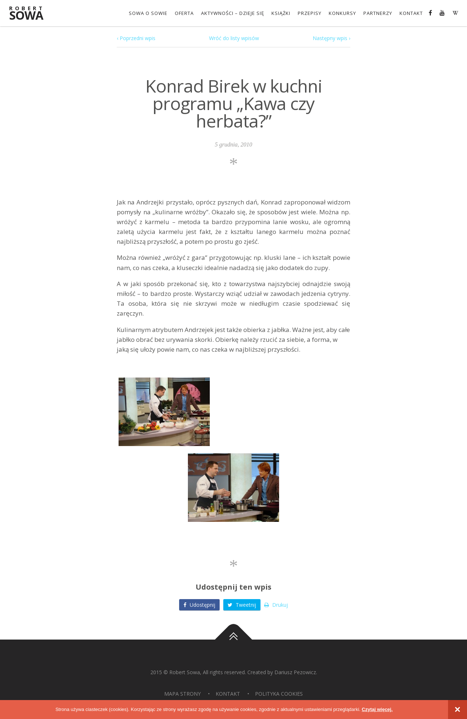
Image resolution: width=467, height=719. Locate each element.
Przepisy (309, 13)
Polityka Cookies (279, 693)
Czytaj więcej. (377, 709)
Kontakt (411, 13)
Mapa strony (182, 693)
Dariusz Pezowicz (295, 672)
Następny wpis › (331, 38)
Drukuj (276, 604)
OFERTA (184, 13)
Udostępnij (199, 604)
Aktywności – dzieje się (232, 13)
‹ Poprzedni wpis (136, 38)
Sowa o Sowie (148, 13)
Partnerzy (377, 13)
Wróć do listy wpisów (234, 38)
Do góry (233, 639)
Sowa (31, 13)
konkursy (342, 13)
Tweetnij (242, 604)
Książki (280, 13)
